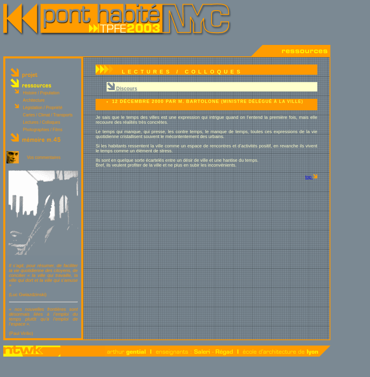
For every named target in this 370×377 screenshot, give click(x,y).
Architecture (34, 100)
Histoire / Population (41, 93)
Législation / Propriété (42, 107)
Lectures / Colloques (41, 122)
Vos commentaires (43, 157)
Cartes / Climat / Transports (48, 115)
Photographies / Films (42, 129)
